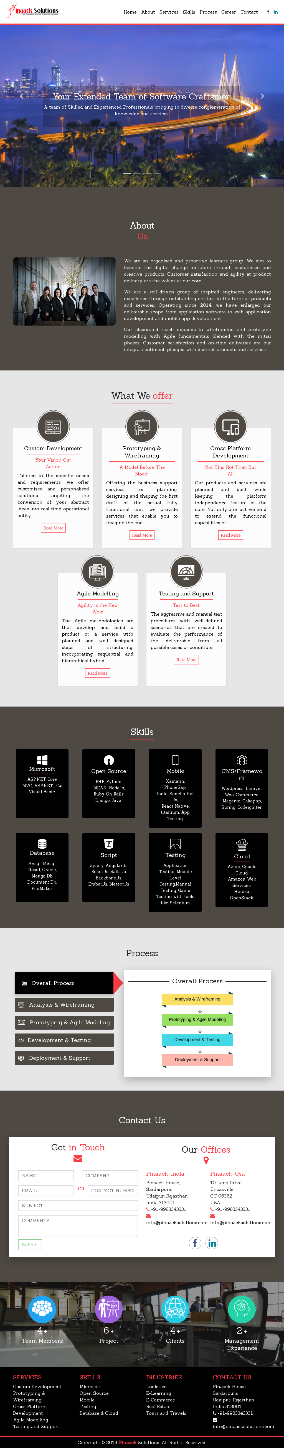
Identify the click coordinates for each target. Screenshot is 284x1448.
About (148, 12)
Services (169, 12)
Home (130, 12)
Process (208, 12)
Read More (53, 528)
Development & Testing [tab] (54, 1040)
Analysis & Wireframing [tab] (56, 1004)
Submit (30, 1244)
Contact (249, 12)
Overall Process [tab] (48, 982)
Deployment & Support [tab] (54, 1057)
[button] (21, 96)
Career (228, 12)
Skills (189, 12)
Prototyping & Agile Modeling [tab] (64, 1022)
